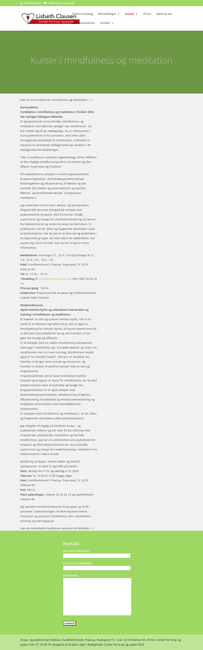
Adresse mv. (164, 14)
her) (91, 100)
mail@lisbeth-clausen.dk (55, 279)
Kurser (129, 14)
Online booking (82, 14)
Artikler (105, 23)
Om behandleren (83, 23)
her (92, 528)
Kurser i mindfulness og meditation (101, 63)
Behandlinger (107, 14)
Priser (147, 14)
